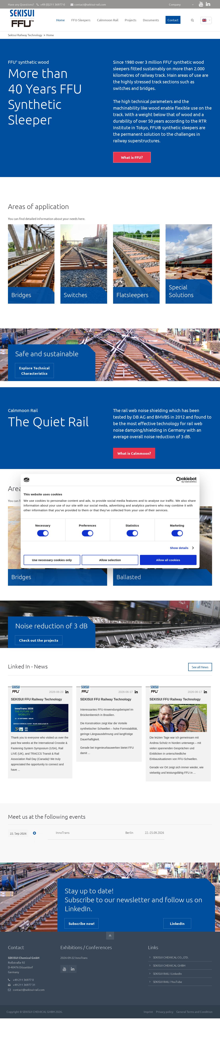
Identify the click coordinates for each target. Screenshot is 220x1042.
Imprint (148, 1011)
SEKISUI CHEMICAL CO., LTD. (170, 957)
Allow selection (110, 559)
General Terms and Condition (194, 1011)
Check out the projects (38, 640)
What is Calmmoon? (134, 453)
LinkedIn (177, 923)
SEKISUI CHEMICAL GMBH (169, 965)
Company (175, 4)
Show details (179, 548)
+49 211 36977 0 (23, 979)
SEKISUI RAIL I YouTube (167, 981)
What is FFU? (132, 157)
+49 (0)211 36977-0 (52, 4)
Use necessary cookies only (52, 559)
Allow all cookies (168, 559)
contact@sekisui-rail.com (88, 4)
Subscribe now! (81, 923)
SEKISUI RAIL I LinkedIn (167, 973)
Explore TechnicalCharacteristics (34, 371)
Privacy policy (164, 1011)
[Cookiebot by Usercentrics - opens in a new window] (179, 480)
